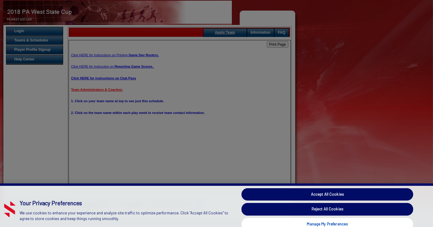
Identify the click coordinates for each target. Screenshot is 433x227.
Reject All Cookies (327, 214)
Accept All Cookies (327, 199)
